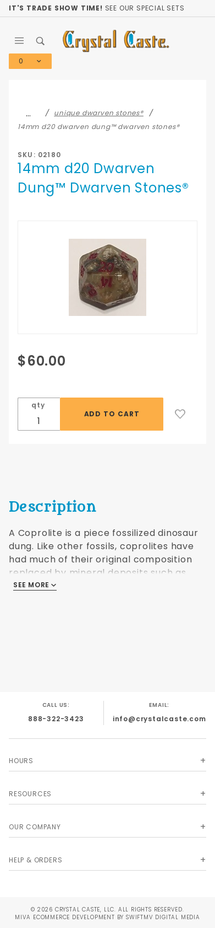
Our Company (35, 827)
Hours (21, 760)
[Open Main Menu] (19, 41)
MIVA (23, 917)
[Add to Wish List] (180, 414)
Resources (30, 793)
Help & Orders (35, 860)
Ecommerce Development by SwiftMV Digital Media (116, 917)
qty (38, 405)
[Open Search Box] (41, 41)
